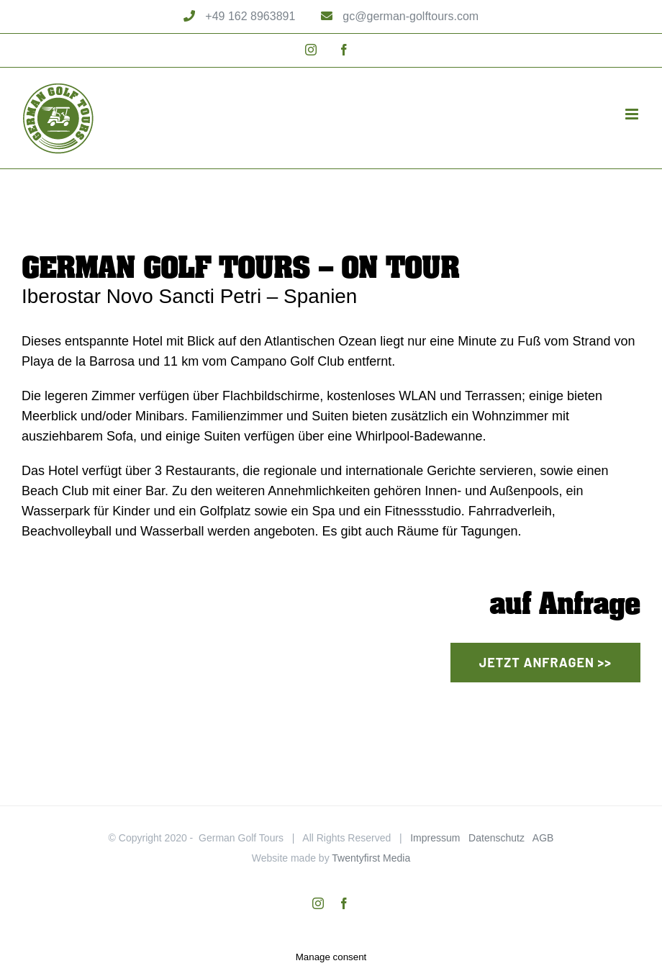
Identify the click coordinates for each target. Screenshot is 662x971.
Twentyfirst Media (371, 858)
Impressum (435, 838)
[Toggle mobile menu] (632, 114)
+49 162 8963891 (248, 16)
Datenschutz (496, 838)
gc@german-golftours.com (409, 16)
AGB (543, 838)
